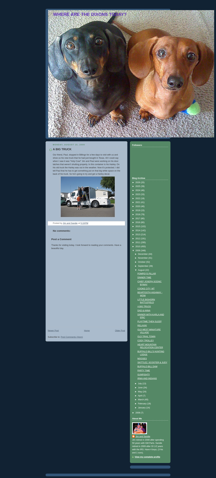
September (143, 266)
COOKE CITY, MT (146, 288)
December (143, 254)
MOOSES (142, 358)
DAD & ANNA (144, 310)
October (142, 262)
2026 (138, 182)
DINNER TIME (144, 277)
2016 (138, 222)
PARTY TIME (144, 370)
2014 (138, 230)
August (141, 270)
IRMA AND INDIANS (147, 378)
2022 (138, 198)
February (142, 403)
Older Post (120, 330)
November (143, 258)
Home (87, 330)
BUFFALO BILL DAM (147, 366)
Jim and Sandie (143, 436)
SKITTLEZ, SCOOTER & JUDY (152, 362)
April (140, 396)
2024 (138, 190)
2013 (138, 234)
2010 (138, 246)
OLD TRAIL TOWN (146, 336)
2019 (138, 210)
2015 (138, 226)
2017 (138, 218)
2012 (138, 238)
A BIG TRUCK (144, 306)
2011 (138, 242)
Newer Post (53, 330)
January (142, 408)
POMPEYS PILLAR (147, 273)
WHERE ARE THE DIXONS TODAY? (90, 14)
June (140, 387)
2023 (138, 194)
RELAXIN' (142, 325)
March (141, 399)
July (140, 383)
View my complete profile (147, 457)
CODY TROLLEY (146, 340)
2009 (138, 250)
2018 (138, 214)
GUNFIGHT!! (144, 374)
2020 (138, 206)
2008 (138, 413)
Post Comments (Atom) (72, 337)
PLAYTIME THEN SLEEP (150, 321)
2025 (138, 186)
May (140, 391)
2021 (138, 202)
